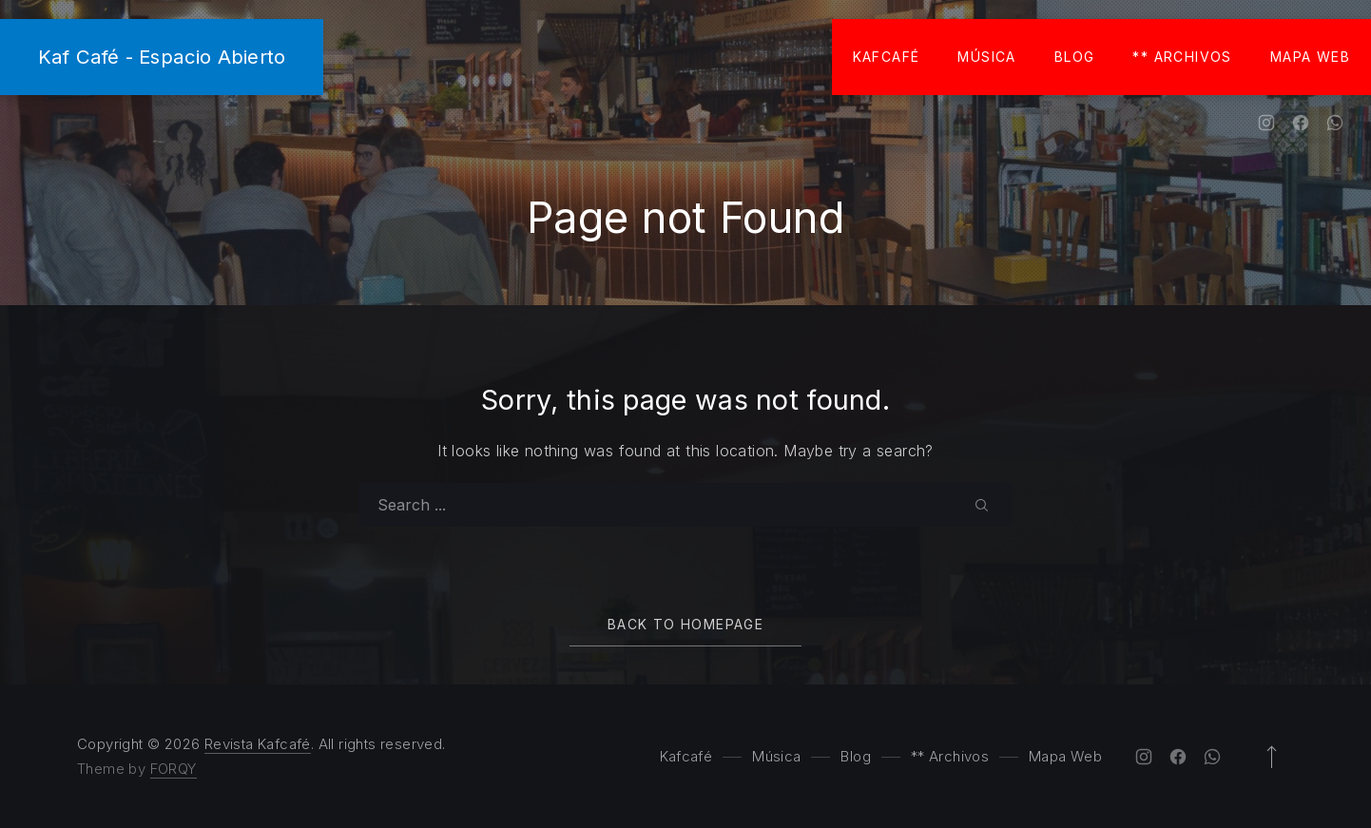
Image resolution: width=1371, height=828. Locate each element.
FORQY (173, 769)
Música (986, 56)
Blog (1074, 56)
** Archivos (1181, 56)
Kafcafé (886, 56)
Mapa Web (1310, 56)
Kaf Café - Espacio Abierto (161, 56)
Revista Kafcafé (257, 744)
